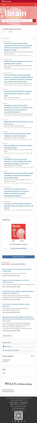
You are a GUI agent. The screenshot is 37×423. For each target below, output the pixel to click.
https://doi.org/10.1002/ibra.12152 (23, 153)
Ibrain (4, 4)
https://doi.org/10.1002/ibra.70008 (11, 330)
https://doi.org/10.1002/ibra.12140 (22, 55)
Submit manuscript (18, 257)
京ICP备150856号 (24, 402)
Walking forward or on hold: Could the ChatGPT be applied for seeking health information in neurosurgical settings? (18, 175)
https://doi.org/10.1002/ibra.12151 (23, 85)
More (32, 356)
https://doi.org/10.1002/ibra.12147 (23, 99)
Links (3, 373)
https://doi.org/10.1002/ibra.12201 (11, 312)
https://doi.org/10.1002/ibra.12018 (23, 139)
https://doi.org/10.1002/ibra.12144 (23, 127)
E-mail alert (7, 346)
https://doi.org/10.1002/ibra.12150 (23, 69)
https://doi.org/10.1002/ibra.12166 (11, 275)
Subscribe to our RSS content (11, 350)
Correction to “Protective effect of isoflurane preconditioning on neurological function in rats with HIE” (18, 206)
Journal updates (6, 360)
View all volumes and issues (18, 248)
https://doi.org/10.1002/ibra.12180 (11, 286)
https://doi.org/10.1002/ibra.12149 (24, 183)
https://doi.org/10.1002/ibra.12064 (24, 167)
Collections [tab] (22, 264)
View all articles (7, 335)
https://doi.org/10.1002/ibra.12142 (24, 210)
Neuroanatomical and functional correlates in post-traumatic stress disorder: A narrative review (18, 93)
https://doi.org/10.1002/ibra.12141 (24, 197)
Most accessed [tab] (14, 264)
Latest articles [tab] (5, 264)
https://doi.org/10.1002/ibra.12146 (23, 115)
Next (10, 31)
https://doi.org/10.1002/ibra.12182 (11, 299)
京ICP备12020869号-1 (14, 402)
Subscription (7, 342)
